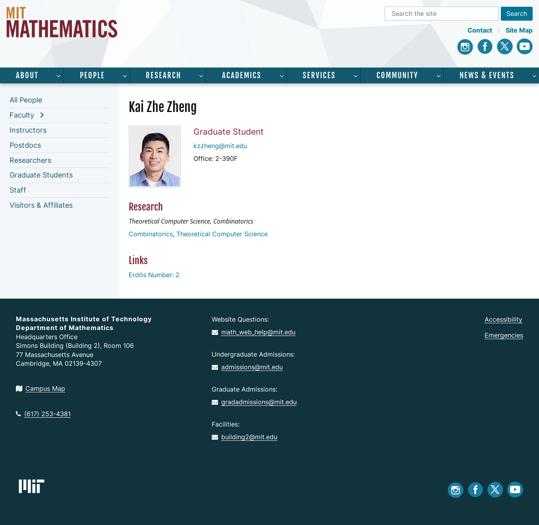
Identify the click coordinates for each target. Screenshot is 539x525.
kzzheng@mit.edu (220, 146)
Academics (241, 75)
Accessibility (503, 319)
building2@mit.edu (244, 437)
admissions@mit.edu (247, 367)
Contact (480, 30)
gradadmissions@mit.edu (254, 402)
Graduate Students (41, 175)
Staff (18, 190)
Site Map (519, 30)
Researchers (30, 160)
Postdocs (25, 145)
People (92, 75)
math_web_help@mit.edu (254, 332)
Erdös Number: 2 (154, 275)
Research (163, 75)
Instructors (28, 130)
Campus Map (40, 388)
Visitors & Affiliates (41, 205)
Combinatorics (151, 234)
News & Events (487, 75)
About (27, 75)
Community (397, 75)
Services (319, 75)
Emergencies (504, 335)
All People (26, 100)
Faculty (22, 115)
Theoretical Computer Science (222, 234)
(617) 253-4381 (43, 414)
